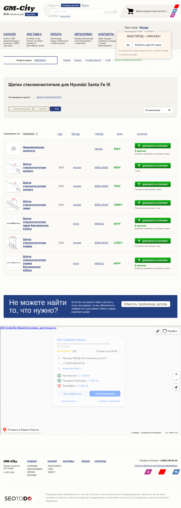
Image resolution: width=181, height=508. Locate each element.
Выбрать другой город (148, 44)
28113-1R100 (65, 16)
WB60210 (99, 263)
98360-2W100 (101, 243)
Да (128, 44)
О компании (32, 466)
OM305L (98, 149)
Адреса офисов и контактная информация (156, 465)
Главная (67, 60)
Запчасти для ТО (54, 466)
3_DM (107, 60)
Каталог (78, 60)
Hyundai (30, 14)
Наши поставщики (34, 469)
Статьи (50, 469)
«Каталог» (40, 60)
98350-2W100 (101, 205)
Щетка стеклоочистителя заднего (34, 167)
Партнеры (31, 472)
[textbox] (77, 11)
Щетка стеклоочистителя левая (34, 204)
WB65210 (99, 224)
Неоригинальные (22, 109)
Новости (51, 472)
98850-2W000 (101, 167)
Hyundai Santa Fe (93, 60)
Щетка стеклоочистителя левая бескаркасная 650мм (36, 223)
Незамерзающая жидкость (33, 148)
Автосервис (32, 475)
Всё (57, 109)
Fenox (76, 224)
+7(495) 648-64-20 (168, 460)
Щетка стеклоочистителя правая (34, 242)
